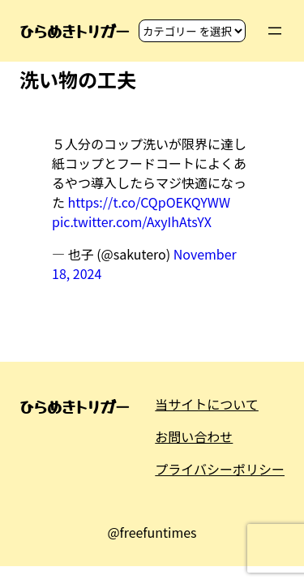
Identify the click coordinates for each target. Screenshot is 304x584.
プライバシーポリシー (220, 469)
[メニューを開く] (275, 31)
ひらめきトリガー (74, 31)
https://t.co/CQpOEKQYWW (149, 202)
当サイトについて (207, 404)
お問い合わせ (194, 436)
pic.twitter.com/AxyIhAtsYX (132, 221)
